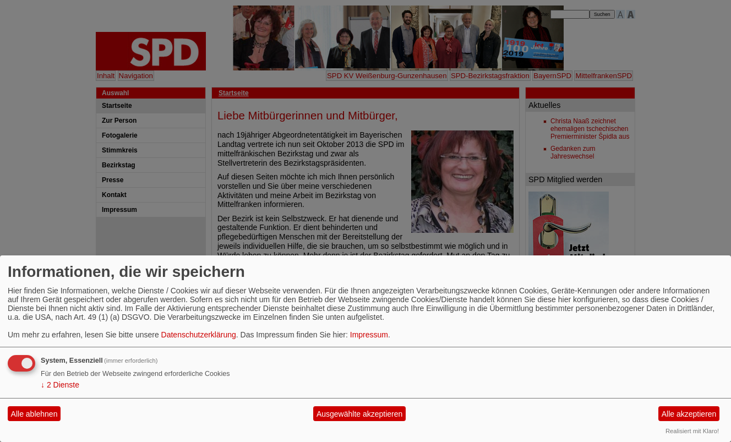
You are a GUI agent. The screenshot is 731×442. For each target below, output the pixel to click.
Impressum (369, 334)
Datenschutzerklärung (198, 334)
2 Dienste (60, 384)
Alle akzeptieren (689, 414)
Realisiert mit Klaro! (692, 431)
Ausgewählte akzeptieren (359, 414)
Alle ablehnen (34, 414)
